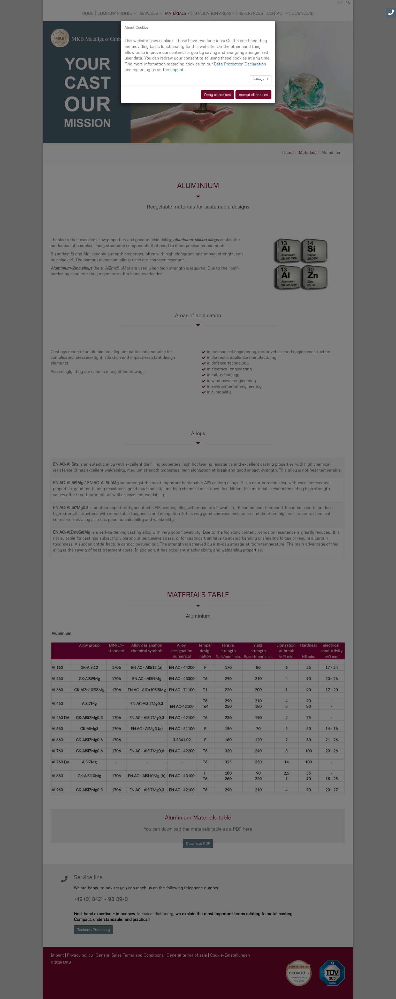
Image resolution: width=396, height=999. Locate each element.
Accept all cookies (253, 94)
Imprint (177, 69)
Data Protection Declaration (240, 64)
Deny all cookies (217, 94)
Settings (259, 79)
